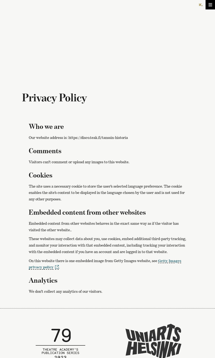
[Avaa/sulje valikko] (210, 4)
